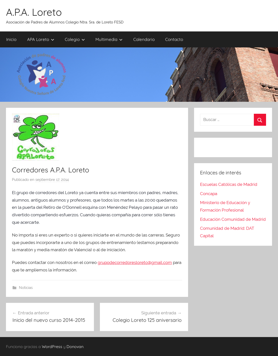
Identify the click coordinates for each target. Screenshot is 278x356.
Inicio (11, 39)
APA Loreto (40, 39)
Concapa (208, 193)
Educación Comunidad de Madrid (233, 219)
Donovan (75, 346)
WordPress (52, 346)
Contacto (174, 39)
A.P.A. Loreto (34, 12)
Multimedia (109, 39)
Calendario (144, 39)
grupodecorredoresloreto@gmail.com (135, 262)
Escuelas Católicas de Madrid (228, 184)
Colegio (75, 39)
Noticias (26, 287)
